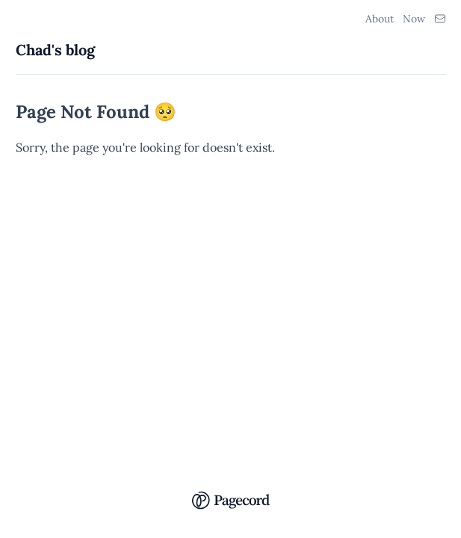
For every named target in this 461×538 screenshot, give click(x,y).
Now (414, 18)
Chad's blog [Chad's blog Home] (55, 49)
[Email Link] (440, 19)
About (379, 18)
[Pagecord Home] (230, 490)
